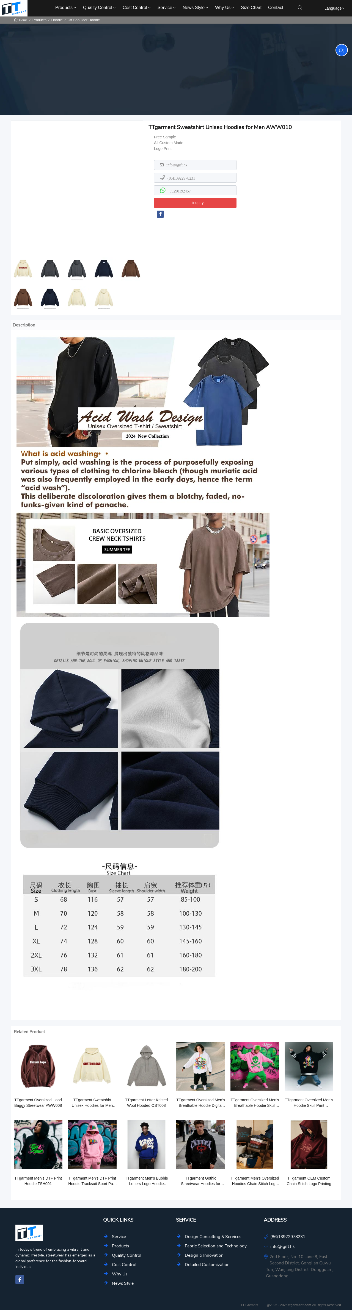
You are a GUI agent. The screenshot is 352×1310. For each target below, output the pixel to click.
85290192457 (180, 191)
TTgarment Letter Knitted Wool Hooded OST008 (146, 1103)
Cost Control (137, 7)
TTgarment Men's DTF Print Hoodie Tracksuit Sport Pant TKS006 (92, 1181)
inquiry (198, 202)
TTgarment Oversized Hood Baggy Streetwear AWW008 (38, 1103)
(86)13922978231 (181, 178)
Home (23, 20)
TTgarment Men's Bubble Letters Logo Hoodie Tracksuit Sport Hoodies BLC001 (146, 1181)
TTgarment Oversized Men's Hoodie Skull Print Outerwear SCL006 (309, 1103)
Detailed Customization (207, 1264)
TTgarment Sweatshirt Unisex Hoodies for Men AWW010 (92, 1103)
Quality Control (100, 7)
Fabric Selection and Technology (216, 1246)
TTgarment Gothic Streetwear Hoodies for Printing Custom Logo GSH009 (200, 1181)
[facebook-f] (160, 214)
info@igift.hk (176, 165)
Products (66, 7)
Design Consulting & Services (213, 1236)
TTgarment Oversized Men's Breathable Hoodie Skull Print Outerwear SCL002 (254, 1103)
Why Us (225, 7)
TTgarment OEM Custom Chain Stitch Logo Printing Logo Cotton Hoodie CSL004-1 (309, 1181)
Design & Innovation (204, 1255)
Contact (275, 7)
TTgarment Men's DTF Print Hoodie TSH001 (38, 1181)
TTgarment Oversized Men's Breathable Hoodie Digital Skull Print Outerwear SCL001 (200, 1103)
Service (167, 7)
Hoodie (57, 20)
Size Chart (251, 7)
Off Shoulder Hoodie (83, 20)
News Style (196, 7)
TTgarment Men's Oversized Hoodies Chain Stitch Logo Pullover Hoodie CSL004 (254, 1181)
